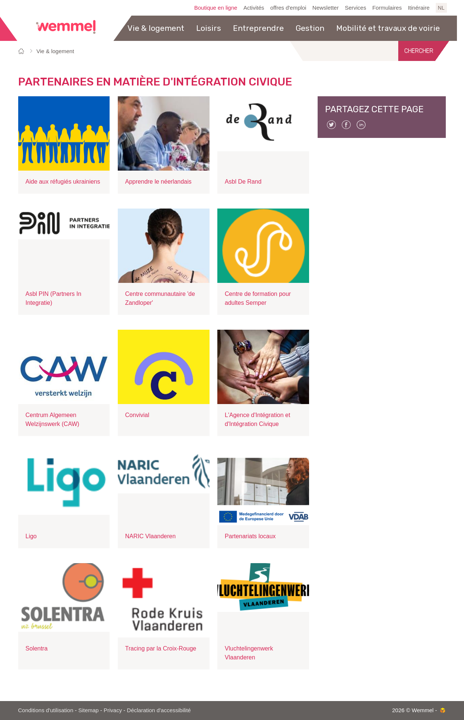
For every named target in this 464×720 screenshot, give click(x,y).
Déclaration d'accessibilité (159, 710)
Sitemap (88, 710)
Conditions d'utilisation (46, 710)
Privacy (113, 710)
